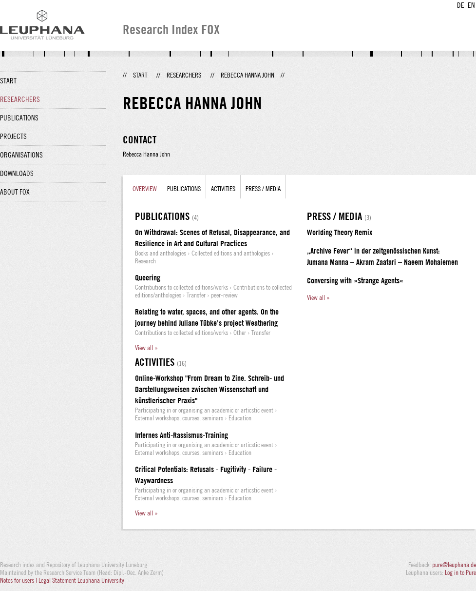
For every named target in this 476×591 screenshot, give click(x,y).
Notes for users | (19, 580)
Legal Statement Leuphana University (81, 580)
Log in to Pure (460, 572)
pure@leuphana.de (454, 565)
